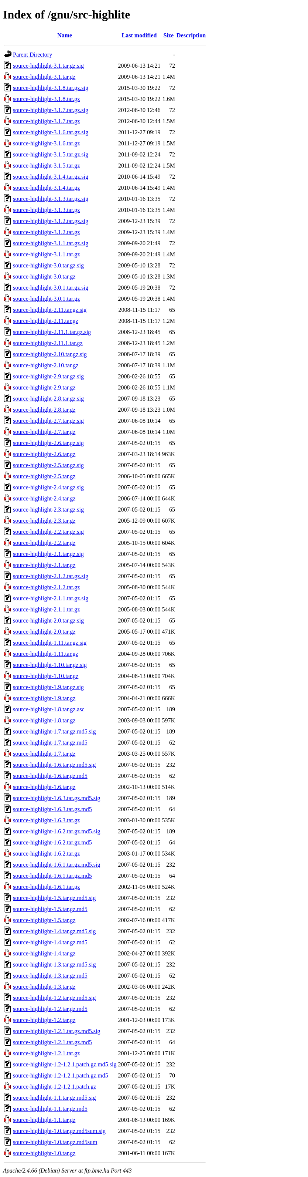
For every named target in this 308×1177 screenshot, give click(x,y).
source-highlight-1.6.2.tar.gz (46, 853)
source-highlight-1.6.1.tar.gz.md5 (52, 876)
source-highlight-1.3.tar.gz (44, 987)
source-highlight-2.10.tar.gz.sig (50, 354)
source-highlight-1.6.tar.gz (44, 787)
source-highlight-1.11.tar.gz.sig (49, 643)
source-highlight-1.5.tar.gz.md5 (50, 909)
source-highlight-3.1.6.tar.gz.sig (50, 132)
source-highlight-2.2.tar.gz (44, 543)
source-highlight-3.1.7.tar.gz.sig (50, 110)
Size (169, 35)
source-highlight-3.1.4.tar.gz (46, 188)
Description (191, 35)
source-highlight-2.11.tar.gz (45, 321)
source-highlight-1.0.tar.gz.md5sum (55, 1142)
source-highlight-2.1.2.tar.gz (46, 587)
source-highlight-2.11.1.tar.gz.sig (52, 332)
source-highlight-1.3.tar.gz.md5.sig (54, 964)
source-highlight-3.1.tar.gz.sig (48, 66)
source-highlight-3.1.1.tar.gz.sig (50, 243)
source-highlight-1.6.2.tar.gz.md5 (52, 842)
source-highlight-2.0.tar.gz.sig (48, 620)
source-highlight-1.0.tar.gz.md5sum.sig (59, 1131)
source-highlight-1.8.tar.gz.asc (49, 709)
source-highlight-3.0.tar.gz (44, 276)
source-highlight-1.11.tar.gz (45, 654)
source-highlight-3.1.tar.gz (44, 77)
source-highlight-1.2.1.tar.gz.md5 (52, 1042)
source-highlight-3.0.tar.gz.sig (48, 265)
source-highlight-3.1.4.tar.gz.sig (50, 176)
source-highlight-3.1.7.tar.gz (46, 121)
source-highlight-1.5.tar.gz (44, 920)
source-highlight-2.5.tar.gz (44, 476)
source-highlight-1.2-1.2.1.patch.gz (54, 1086)
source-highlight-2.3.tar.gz (44, 520)
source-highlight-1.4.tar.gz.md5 (50, 942)
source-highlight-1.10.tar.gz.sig (50, 665)
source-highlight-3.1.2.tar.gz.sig (50, 221)
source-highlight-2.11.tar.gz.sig (49, 310)
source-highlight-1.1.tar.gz (44, 1120)
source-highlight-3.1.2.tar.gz (46, 232)
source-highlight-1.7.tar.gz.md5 (50, 742)
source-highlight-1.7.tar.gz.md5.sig (54, 731)
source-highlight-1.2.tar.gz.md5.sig (54, 998)
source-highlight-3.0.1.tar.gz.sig (50, 287)
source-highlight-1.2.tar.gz (44, 1020)
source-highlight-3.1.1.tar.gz (46, 254)
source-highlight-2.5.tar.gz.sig (48, 465)
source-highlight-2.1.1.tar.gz (46, 609)
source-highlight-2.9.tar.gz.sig (48, 376)
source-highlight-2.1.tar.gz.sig (48, 554)
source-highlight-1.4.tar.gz (44, 953)
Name (64, 35)
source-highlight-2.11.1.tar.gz (48, 343)
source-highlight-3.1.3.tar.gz (46, 210)
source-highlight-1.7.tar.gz (44, 754)
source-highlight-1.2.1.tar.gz (46, 1053)
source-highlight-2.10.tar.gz (45, 365)
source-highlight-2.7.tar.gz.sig (48, 421)
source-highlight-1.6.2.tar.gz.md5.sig (56, 831)
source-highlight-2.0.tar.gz (44, 631)
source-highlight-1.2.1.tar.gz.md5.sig (56, 1031)
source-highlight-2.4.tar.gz (44, 498)
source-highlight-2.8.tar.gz (44, 410)
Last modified (139, 35)
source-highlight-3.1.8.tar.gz (46, 99)
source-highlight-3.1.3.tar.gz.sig (50, 199)
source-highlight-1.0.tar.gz (44, 1153)
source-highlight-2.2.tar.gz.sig (48, 532)
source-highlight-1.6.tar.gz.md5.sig (54, 765)
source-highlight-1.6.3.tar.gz (46, 820)
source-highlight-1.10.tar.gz (45, 676)
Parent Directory (32, 54)
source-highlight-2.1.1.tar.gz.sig (50, 598)
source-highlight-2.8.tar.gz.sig (48, 398)
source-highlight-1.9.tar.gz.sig (48, 687)
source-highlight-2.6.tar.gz (44, 454)
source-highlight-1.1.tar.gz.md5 (50, 1109)
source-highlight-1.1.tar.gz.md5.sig (54, 1098)
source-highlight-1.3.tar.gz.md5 (50, 975)
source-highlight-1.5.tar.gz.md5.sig (54, 898)
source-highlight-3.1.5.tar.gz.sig (50, 154)
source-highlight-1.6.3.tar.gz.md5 (52, 809)
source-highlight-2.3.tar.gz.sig (48, 509)
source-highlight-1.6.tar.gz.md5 (50, 776)
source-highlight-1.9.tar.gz (44, 698)
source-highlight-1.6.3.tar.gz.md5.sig (56, 798)
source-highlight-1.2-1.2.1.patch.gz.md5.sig (64, 1064)
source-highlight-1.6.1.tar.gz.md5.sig (56, 864)
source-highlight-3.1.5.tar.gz (46, 165)
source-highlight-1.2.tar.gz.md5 (50, 1009)
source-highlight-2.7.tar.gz (44, 432)
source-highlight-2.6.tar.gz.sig (48, 443)
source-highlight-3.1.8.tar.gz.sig (50, 88)
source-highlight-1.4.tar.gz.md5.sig (54, 931)
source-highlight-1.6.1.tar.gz (46, 887)
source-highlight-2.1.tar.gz (44, 565)
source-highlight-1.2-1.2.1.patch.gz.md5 (60, 1075)
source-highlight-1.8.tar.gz (44, 720)
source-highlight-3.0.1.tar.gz (46, 299)
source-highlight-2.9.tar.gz (44, 387)
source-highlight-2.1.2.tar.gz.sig (50, 576)
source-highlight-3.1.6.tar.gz (46, 143)
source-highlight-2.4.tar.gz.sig (48, 487)
